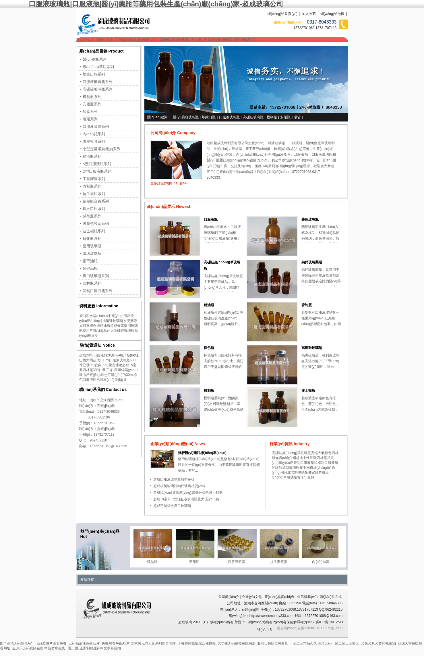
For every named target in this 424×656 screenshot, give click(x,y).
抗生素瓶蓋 (278, 562)
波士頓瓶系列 (94, 231)
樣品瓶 (152, 562)
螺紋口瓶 (209, 117)
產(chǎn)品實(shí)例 (279, 597)
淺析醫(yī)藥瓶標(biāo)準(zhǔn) (202, 453)
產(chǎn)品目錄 (121, 39)
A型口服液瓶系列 (97, 164)
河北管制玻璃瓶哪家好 (301, 472)
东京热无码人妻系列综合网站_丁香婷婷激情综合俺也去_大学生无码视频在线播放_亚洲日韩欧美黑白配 (209, 643)
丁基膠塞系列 (94, 179)
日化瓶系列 (92, 238)
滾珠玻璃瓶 (92, 253)
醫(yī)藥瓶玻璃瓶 (186, 117)
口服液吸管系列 (96, 126)
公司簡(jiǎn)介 (99, 39)
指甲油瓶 (90, 261)
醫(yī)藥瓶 (313, 143)
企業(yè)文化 (252, 597)
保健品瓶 (90, 268)
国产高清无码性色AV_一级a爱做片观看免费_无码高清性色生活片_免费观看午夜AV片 (65, 643)
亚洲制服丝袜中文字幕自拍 (100, 648)
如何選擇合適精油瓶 (94, 326)
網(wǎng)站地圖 (332, 14)
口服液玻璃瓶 (229, 117)
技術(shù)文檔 (225, 39)
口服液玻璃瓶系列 (98, 82)
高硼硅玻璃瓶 (253, 117)
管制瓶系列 (92, 186)
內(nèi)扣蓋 (320, 562)
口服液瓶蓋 (236, 562)
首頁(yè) (82, 39)
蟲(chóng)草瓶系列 (98, 67)
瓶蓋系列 (90, 111)
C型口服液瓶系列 (97, 171)
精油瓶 (209, 305)
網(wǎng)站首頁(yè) (282, 14)
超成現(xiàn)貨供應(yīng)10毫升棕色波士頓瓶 (188, 493)
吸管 (297, 117)
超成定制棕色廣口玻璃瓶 (172, 506)
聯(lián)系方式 (247, 39)
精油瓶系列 (92, 156)
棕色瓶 (209, 348)
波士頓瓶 (308, 391)
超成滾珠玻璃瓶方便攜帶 (118, 321)
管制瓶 (306, 305)
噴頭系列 (90, 119)
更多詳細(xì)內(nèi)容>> (168, 183)
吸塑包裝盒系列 (96, 223)
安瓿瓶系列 (92, 104)
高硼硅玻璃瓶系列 (98, 89)
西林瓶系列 (92, 283)
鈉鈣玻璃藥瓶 (311, 262)
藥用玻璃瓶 (310, 219)
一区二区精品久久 (303, 643)
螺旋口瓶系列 (94, 74)
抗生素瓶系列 (94, 194)
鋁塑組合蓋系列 (96, 201)
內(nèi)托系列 (94, 134)
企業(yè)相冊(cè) (182, 39)
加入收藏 (309, 14)
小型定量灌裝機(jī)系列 (102, 149)
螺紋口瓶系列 (94, 209)
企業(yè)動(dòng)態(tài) (151, 39)
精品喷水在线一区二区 (61, 648)
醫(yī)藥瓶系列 (95, 59)
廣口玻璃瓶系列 (96, 276)
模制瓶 (272, 117)
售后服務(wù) (307, 597)
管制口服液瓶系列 (98, 291)
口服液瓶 (295, 143)
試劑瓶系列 (92, 216)
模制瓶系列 (92, 96)
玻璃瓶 (327, 155)
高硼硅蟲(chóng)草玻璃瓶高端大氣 (298, 453)
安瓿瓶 (285, 117)
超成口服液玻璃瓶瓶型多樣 (174, 479)
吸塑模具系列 (94, 141)
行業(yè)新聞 (204, 39)
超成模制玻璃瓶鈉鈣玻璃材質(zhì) (179, 486)
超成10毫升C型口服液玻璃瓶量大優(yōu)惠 (186, 499)
